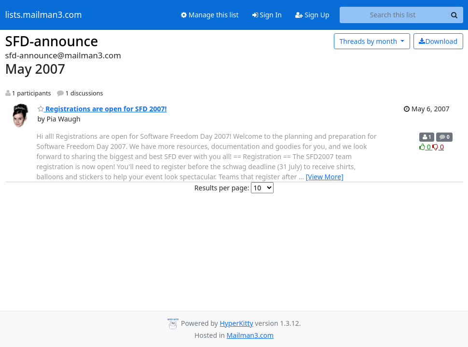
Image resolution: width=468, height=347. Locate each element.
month (369, 41)
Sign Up (312, 14)
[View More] (325, 176)
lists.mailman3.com (43, 15)
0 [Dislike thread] (438, 146)
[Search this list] (393, 15)
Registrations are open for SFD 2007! (102, 108)
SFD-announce (51, 41)
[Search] (454, 15)
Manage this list (210, 14)
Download (438, 41)
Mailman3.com (250, 335)
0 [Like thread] (425, 146)
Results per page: (221, 187)
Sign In (267, 14)
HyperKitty (236, 323)
